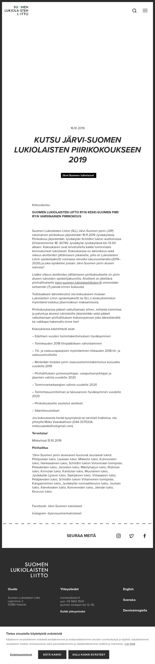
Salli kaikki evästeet (88, 654)
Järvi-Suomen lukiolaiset (78, 175)
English (128, 589)
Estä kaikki (52, 654)
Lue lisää (130, 643)
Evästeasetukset (21, 654)
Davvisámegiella (135, 610)
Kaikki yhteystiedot (72, 611)
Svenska (129, 599)
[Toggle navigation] (145, 10)
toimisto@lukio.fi (70, 597)
